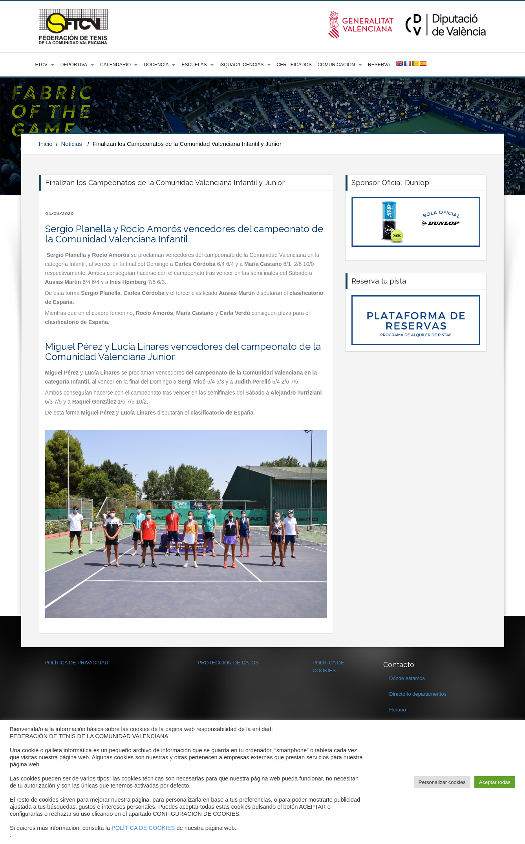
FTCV (41, 64)
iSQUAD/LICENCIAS (242, 64)
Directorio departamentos (417, 694)
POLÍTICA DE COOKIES (143, 828)
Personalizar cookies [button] (442, 782)
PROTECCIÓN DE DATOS (228, 663)
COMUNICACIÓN (336, 64)
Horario (397, 710)
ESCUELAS (194, 64)
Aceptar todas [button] (494, 782)
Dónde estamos (407, 678)
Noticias (71, 143)
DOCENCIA (156, 64)
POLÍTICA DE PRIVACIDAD (76, 663)
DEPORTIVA (73, 64)
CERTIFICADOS (294, 64)
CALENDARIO (115, 64)
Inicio (46, 143)
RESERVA (379, 64)
